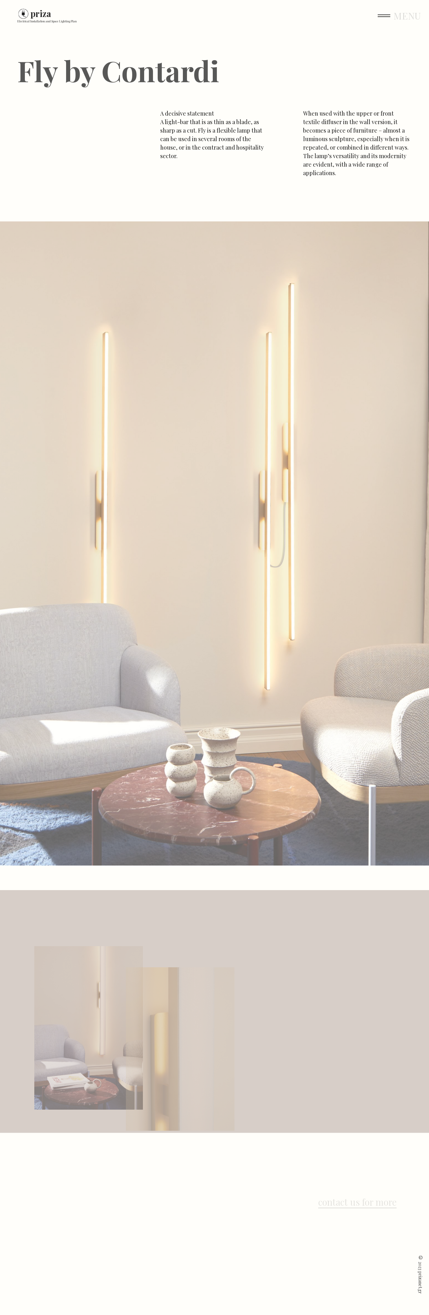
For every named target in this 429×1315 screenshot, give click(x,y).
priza (41, 13)
